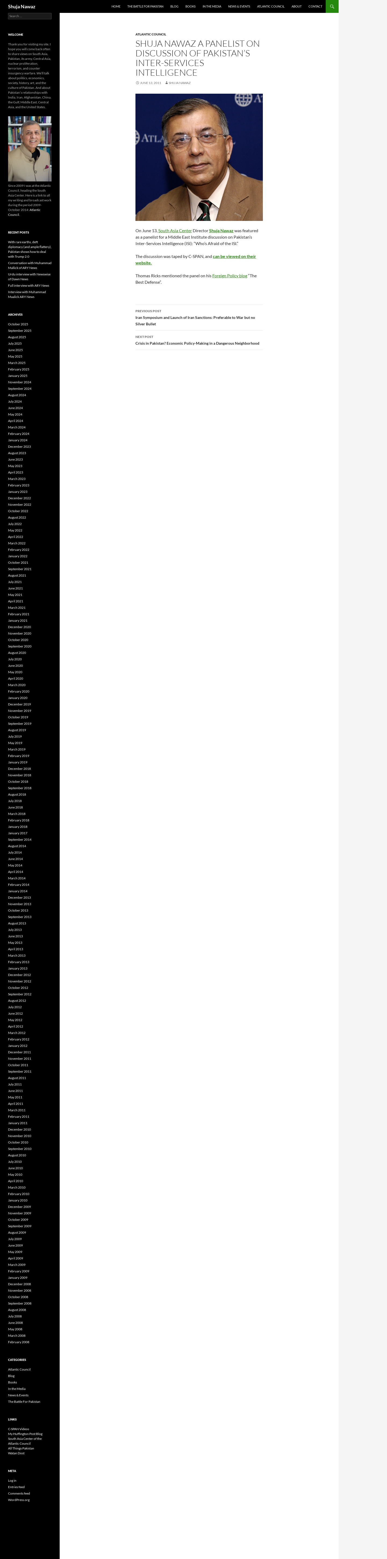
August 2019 (17, 730)
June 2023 (15, 459)
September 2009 (19, 1226)
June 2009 (15, 1245)
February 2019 (18, 756)
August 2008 (17, 1310)
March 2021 (17, 608)
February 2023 (18, 485)
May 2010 (15, 1174)
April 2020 (15, 678)
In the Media (212, 6)
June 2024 (15, 408)
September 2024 (19, 389)
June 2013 (15, 936)
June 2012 (15, 1013)
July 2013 (15, 930)
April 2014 (15, 872)
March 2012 (17, 1033)
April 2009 (15, 1258)
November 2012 (19, 981)
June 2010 (15, 1168)
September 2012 (19, 994)
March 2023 (17, 479)
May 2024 (15, 414)
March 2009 (17, 1265)
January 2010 (17, 1200)
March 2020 (17, 685)
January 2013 (17, 968)
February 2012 (18, 1039)
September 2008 (19, 1303)
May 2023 (15, 466)
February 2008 (18, 1342)
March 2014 (17, 878)
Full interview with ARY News (28, 285)
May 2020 (15, 672)
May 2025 (15, 356)
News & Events (239, 6)
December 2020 (19, 627)
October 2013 (18, 910)
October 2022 (18, 511)
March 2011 (17, 1110)
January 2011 (17, 1123)
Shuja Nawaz (21, 6)
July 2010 (15, 1162)
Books (190, 6)
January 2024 (17, 440)
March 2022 (17, 543)
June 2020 (15, 666)
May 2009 (15, 1252)
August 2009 (17, 1232)
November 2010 (19, 1136)
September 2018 (19, 788)
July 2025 (15, 343)
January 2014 (17, 891)
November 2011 (19, 1059)
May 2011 (15, 1097)
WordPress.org (19, 1500)
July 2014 (15, 852)
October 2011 (18, 1065)
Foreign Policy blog (229, 275)
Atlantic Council (271, 6)
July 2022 (15, 524)
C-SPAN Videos (18, 1429)
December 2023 (19, 447)
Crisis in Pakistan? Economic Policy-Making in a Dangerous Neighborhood (199, 339)
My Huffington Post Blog (25, 1434)
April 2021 (15, 601)
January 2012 (17, 1046)
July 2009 (15, 1239)
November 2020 (19, 633)
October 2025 (18, 324)
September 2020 (19, 646)
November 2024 (19, 382)
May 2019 (15, 743)
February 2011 (18, 1116)
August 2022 (17, 517)
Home (116, 6)
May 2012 (15, 1020)
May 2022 (15, 530)
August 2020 (17, 653)
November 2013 (19, 904)
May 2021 (15, 595)
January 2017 (17, 833)
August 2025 (17, 337)
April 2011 (15, 1104)
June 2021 (15, 588)
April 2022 (15, 537)
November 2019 (19, 711)
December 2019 (19, 704)
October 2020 (18, 640)
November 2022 (19, 504)
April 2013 (15, 949)
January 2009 (17, 1278)
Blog (174, 6)
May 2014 (15, 865)
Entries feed (16, 1487)
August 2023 (17, 453)
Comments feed (19, 1493)
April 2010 (15, 1181)
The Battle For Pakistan (145, 6)
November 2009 (19, 1213)
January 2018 (17, 827)
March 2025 (17, 363)
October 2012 (18, 988)
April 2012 (15, 1026)
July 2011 (15, 1084)
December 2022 (19, 498)
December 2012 (19, 975)
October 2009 (18, 1220)
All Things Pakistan (21, 1448)
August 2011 (17, 1078)
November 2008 (19, 1290)
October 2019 (18, 717)
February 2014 (18, 885)
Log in (12, 1480)
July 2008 (15, 1316)
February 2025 (18, 369)
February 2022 (18, 550)
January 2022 (17, 556)
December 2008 (19, 1284)
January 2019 (17, 762)
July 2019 (15, 736)
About (297, 6)
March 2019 (17, 749)
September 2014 (19, 839)
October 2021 (18, 562)
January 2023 (17, 492)
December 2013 (19, 897)
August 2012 (17, 1001)
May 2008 (15, 1329)
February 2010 (18, 1194)
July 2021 (15, 582)
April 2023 (15, 472)
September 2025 (19, 331)
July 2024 (15, 401)
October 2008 (18, 1297)
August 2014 (17, 846)
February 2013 (18, 962)
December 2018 (19, 769)
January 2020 (17, 698)
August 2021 (17, 575)
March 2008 (17, 1336)
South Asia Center (175, 230)
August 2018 (17, 794)
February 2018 (18, 820)
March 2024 (17, 427)
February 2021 (18, 614)
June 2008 (15, 1323)
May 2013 (15, 943)
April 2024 (15, 421)
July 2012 (15, 1007)
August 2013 (17, 923)
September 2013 (19, 917)
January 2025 (17, 376)
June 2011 (15, 1091)
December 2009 (19, 1207)
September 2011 (19, 1071)
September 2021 (19, 569)
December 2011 (19, 1052)
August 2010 (17, 1155)
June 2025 (15, 350)
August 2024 (17, 395)
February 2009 (18, 1271)
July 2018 (15, 801)
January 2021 (17, 620)
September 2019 (19, 724)
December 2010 (19, 1129)
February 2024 (18, 434)
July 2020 (15, 659)
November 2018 (19, 775)
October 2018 (18, 782)
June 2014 (15, 859)
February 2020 (18, 691)
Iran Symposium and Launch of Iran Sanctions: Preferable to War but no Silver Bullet (199, 317)
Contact (315, 6)
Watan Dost (16, 1453)
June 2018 (15, 807)
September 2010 (19, 1149)
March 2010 (17, 1187)
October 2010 (18, 1142)
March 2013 (17, 955)
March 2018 (17, 814)
